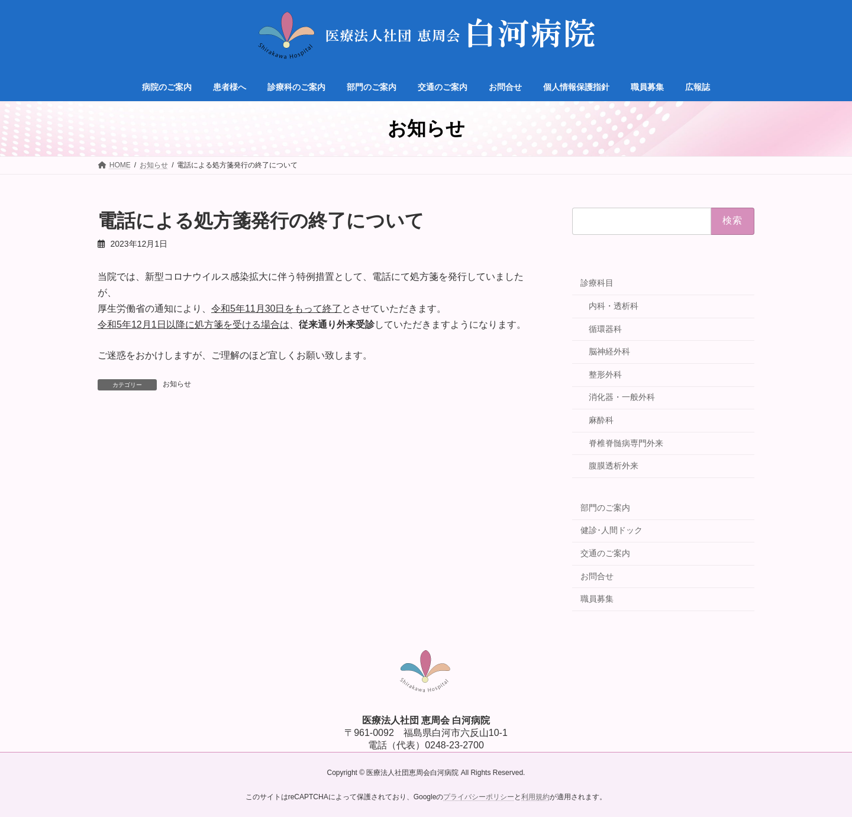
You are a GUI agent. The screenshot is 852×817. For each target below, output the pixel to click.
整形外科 (605, 374)
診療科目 (597, 283)
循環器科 (605, 329)
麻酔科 (601, 420)
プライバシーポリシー (478, 797)
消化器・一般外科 (622, 397)
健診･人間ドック (611, 530)
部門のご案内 (605, 507)
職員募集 (597, 598)
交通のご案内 (605, 553)
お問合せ (597, 576)
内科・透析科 (613, 306)
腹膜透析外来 (613, 465)
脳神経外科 (609, 351)
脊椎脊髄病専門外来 (626, 443)
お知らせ (177, 384)
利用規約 (535, 797)
